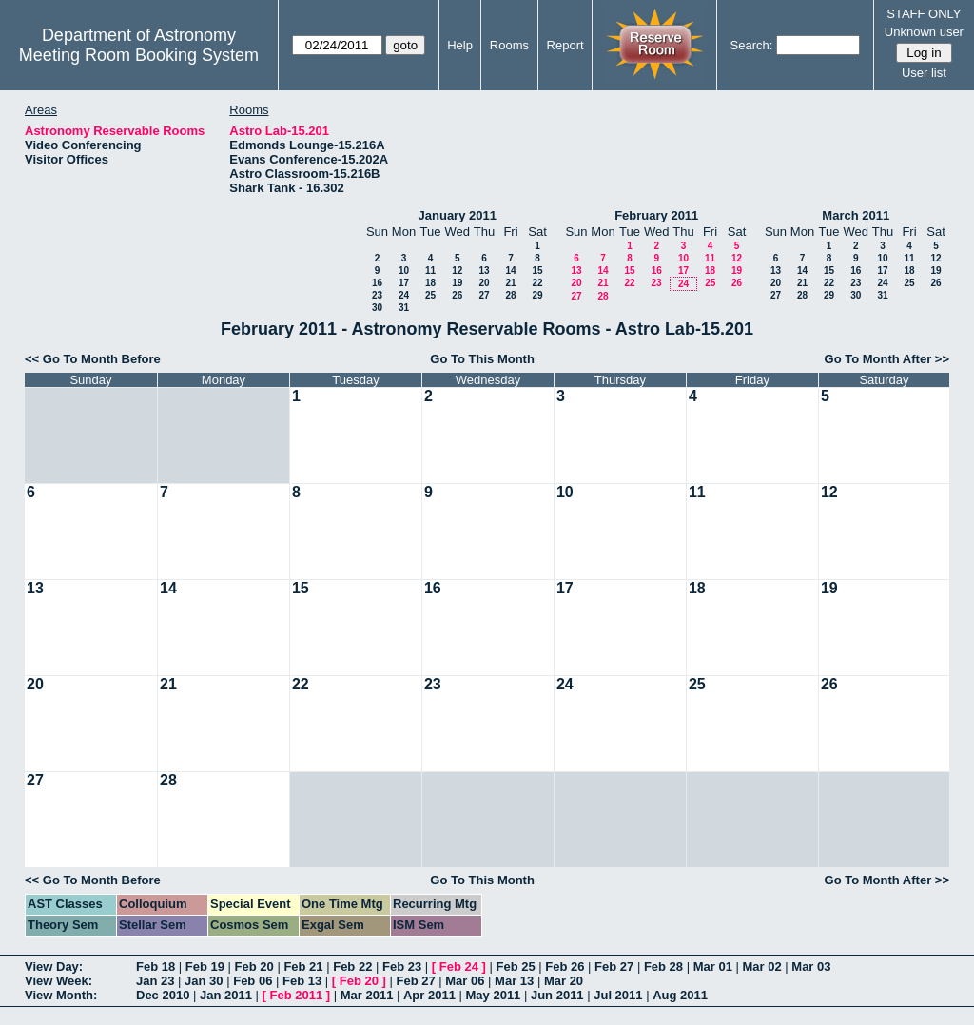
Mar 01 (712, 966)
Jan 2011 (226, 995)
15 (537, 270)
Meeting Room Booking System (139, 55)
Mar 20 (563, 981)
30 (377, 307)
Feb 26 (564, 966)
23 (377, 295)
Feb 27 (613, 966)
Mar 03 (810, 966)
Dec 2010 (162, 995)
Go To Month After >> (887, 359)
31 (404, 307)
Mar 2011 (367, 995)
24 (404, 295)
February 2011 (656, 215)
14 (510, 270)
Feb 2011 (296, 995)
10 (404, 270)
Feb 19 (204, 966)
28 (510, 295)
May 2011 (493, 995)
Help (460, 45)
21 (510, 283)
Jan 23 (155, 981)
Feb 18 (155, 966)
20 (483, 283)
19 (457, 283)
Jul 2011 (618, 995)
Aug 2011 (680, 995)
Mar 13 (514, 981)
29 (537, 295)
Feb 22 (352, 966)
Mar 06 (464, 981)
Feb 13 (301, 981)
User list (924, 73)
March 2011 (855, 215)
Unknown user (924, 32)
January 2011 (458, 215)
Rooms (509, 45)
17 (404, 283)
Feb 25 (515, 966)
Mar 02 (761, 966)
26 (457, 295)
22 (537, 283)
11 (430, 270)
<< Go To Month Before (93, 359)
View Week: (58, 981)
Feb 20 (254, 966)
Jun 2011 (557, 995)
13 (483, 270)
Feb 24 (458, 966)
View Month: (61, 995)
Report (565, 45)
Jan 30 (204, 981)
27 (483, 295)
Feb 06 (252, 981)
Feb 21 (302, 966)
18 (430, 283)
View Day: (54, 966)
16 (377, 283)
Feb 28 (663, 966)
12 (457, 270)
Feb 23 (401, 966)
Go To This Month (482, 359)
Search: (751, 45)
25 (430, 295)
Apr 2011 (429, 995)
